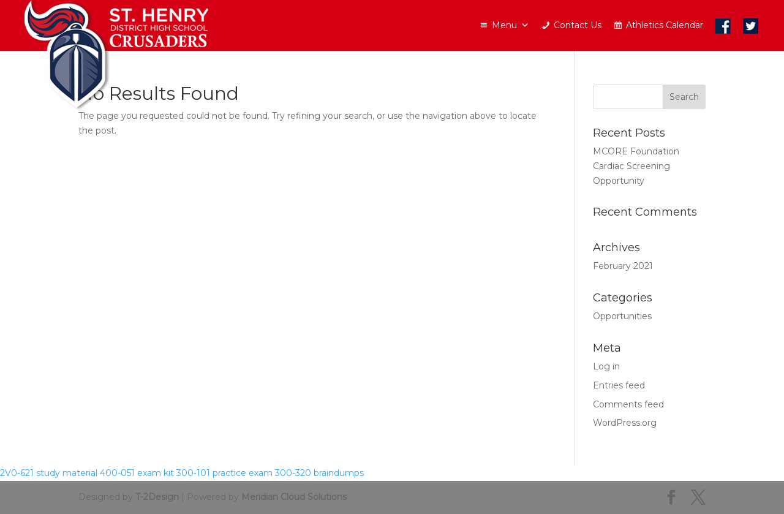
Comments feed (628, 404)
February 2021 (623, 265)
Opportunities (622, 316)
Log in (606, 366)
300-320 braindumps (319, 472)
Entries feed (619, 385)
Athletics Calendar (664, 25)
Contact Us (577, 25)
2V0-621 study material (48, 472)
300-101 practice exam (224, 472)
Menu (510, 25)
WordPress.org (625, 422)
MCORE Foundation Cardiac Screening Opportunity (636, 166)
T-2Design (157, 496)
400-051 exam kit (137, 472)
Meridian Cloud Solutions (294, 496)
